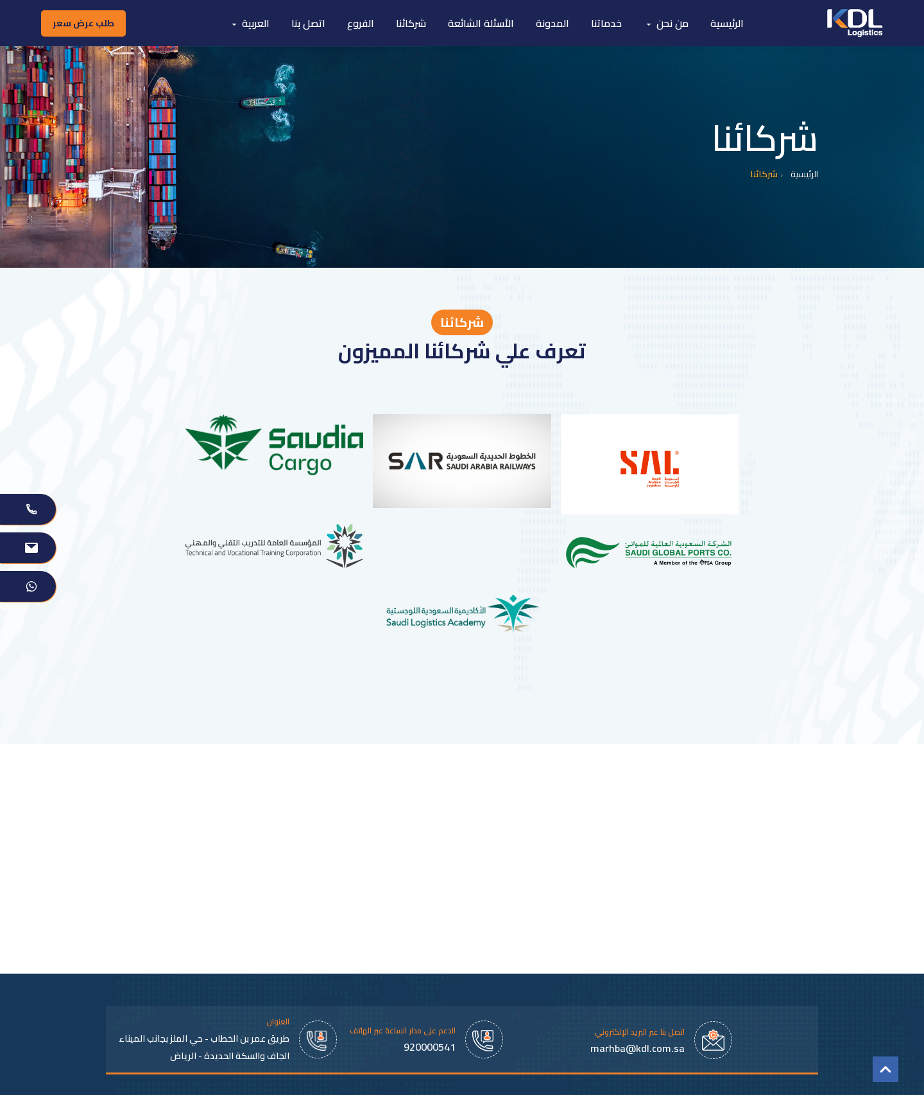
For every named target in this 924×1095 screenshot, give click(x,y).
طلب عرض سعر (83, 23)
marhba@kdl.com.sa (637, 1048)
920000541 (430, 1046)
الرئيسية (804, 174)
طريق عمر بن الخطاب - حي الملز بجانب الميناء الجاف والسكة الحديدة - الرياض (204, 1047)
